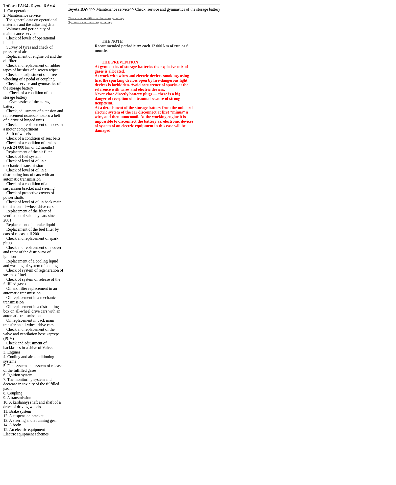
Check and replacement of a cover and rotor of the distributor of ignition (32, 252)
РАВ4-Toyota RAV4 (29, 5)
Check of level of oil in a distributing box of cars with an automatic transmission (28, 174)
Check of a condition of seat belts (33, 138)
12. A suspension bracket (23, 416)
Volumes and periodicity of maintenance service (26, 31)
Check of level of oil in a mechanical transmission (24, 163)
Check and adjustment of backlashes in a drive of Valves (28, 345)
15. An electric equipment (24, 429)
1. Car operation (16, 11)
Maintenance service (113, 9)
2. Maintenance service (22, 15)
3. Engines (11, 352)
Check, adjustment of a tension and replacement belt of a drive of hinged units (33, 115)
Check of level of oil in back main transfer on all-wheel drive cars (32, 204)
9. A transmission (17, 397)
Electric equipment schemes (25, 434)
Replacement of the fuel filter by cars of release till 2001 (31, 231)
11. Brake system (17, 411)
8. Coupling (12, 393)
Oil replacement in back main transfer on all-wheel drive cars (28, 322)
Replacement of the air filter (29, 152)
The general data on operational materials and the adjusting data (30, 22)
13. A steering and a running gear (30, 420)
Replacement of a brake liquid (30, 225)
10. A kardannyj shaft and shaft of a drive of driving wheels (32, 404)
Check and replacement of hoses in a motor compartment (33, 126)
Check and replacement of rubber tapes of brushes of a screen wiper (31, 67)
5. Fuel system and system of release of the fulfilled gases (32, 368)
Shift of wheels (18, 133)
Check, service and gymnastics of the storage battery (32, 85)
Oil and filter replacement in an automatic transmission (30, 290)
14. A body (12, 425)
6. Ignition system (17, 375)
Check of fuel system (23, 156)
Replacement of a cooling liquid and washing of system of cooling (30, 263)
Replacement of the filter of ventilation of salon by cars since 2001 (29, 215)
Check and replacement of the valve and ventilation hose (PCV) (31, 334)
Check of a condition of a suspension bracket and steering (29, 186)
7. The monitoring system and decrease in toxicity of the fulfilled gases (31, 384)
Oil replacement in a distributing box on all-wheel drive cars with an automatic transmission (31, 311)
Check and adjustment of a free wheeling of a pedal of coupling (30, 76)
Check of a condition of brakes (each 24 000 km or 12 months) (29, 145)
